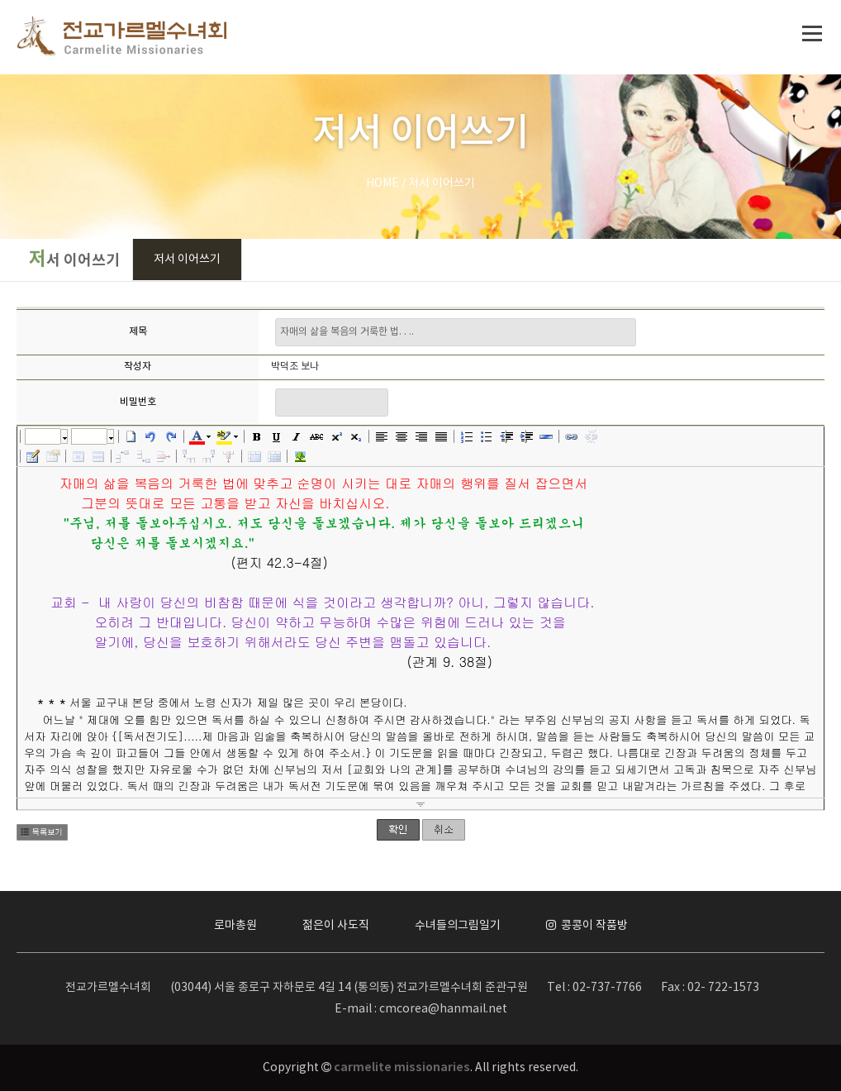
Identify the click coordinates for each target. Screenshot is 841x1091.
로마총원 (235, 925)
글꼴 (43, 436)
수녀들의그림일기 (458, 925)
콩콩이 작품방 (587, 925)
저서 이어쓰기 (187, 259)
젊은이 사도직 (335, 925)
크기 (89, 436)
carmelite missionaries (402, 1067)
